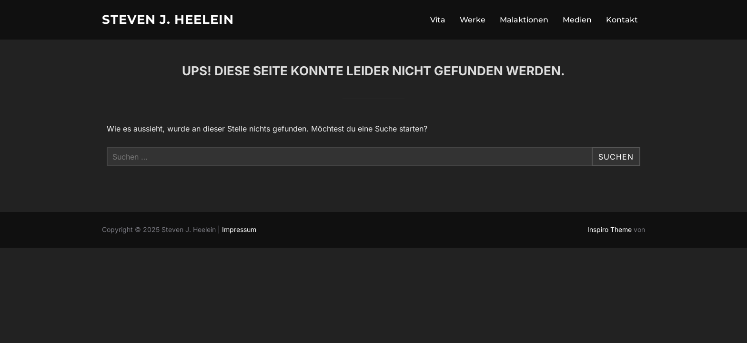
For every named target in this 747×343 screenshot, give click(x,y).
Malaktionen (524, 19)
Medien (577, 19)
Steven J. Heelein (168, 19)
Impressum (239, 229)
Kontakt (622, 19)
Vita (437, 19)
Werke (472, 19)
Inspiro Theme (609, 229)
